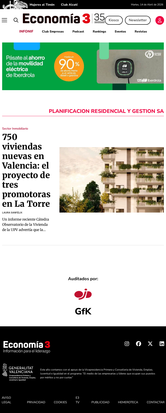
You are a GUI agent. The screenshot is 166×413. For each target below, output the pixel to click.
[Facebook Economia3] (138, 344)
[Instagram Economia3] (126, 344)
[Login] (159, 20)
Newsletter (138, 20)
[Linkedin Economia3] (161, 344)
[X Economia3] (150, 344)
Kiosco (114, 20)
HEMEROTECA (128, 402)
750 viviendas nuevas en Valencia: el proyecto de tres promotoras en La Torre (26, 170)
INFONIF (26, 31)
